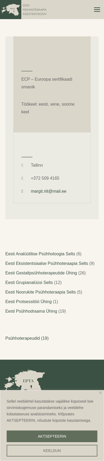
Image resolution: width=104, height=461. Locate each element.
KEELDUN (52, 451)
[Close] (100, 392)
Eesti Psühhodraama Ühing (31, 311)
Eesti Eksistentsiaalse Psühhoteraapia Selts (46, 263)
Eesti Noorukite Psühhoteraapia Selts (40, 292)
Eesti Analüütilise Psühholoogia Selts (40, 254)
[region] (52, 425)
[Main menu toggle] (97, 9)
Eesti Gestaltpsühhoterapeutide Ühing (41, 273)
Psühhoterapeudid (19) (27, 338)
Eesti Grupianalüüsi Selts (29, 282)
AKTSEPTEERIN (52, 436)
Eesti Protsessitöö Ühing (28, 301)
